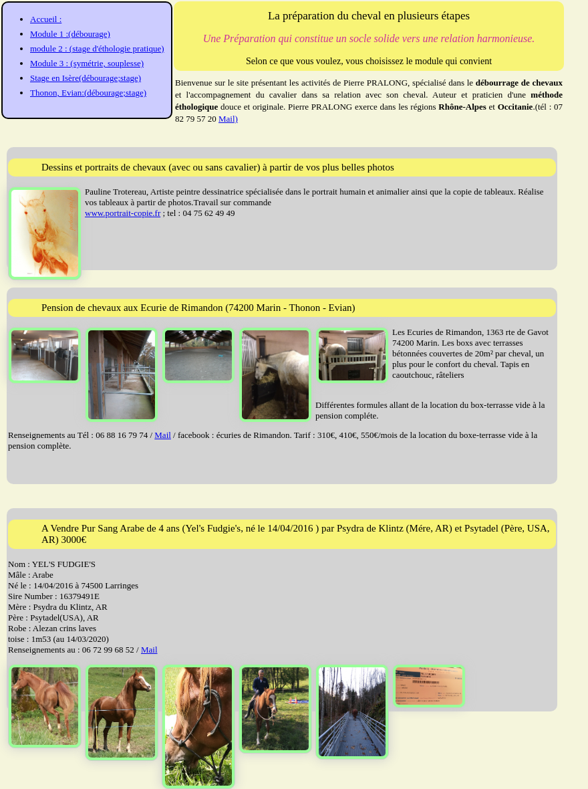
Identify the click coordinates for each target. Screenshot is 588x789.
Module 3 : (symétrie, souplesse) (87, 63)
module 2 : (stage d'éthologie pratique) (97, 48)
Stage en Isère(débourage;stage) (85, 78)
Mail (162, 435)
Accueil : (45, 19)
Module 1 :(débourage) (70, 34)
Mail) (228, 119)
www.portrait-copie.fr (122, 213)
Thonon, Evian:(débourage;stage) (88, 93)
